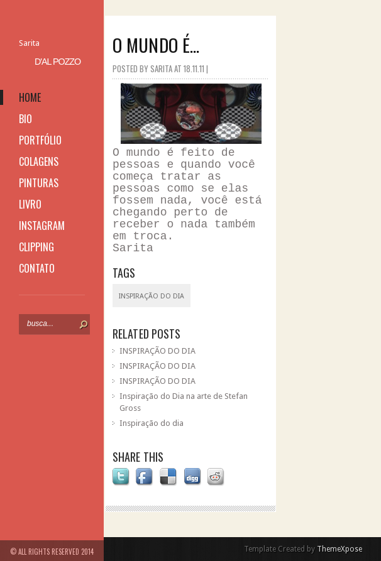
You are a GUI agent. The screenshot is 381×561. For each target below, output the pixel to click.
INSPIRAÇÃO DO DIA (157, 351)
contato (37, 268)
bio (25, 118)
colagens (38, 161)
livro (30, 204)
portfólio (40, 140)
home (30, 97)
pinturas (38, 182)
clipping (36, 246)
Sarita (29, 43)
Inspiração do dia (151, 423)
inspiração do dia (151, 296)
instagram (42, 225)
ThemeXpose (339, 549)
